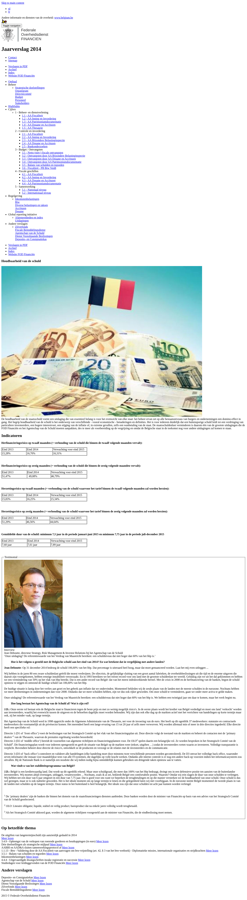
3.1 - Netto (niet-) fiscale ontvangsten (42, 152)
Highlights (14, 106)
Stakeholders (22, 103)
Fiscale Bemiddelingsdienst (30, 229)
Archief (12, 69)
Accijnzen (20, 208)
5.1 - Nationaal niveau (34, 189)
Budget (19, 96)
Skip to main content (12, 2)
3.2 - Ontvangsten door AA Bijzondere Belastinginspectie (53, 155)
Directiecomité (23, 93)
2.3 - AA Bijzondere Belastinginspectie (43, 140)
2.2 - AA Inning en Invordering (39, 137)
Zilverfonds (21, 226)
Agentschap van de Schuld (29, 233)
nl (9, 8)
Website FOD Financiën (21, 75)
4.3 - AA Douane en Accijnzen (39, 180)
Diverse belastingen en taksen (31, 205)
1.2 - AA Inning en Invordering (39, 118)
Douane (19, 211)
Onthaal (12, 81)
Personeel (20, 100)
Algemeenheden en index (29, 217)
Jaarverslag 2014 (21, 49)
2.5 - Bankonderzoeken (35, 146)
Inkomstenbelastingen (27, 199)
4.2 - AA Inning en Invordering (39, 177)
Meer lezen (7, 838)
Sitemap (12, 60)
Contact (12, 57)
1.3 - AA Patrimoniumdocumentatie (41, 121)
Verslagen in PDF (18, 66)
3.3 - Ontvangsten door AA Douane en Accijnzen (49, 158)
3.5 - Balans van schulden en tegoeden (43, 165)
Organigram (21, 90)
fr (9, 11)
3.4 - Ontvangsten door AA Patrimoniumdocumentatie (51, 161)
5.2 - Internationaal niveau (36, 192)
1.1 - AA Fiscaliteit (32, 115)
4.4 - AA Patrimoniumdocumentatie (41, 183)
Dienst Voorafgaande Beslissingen (34, 236)
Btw (17, 202)
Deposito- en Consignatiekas (31, 239)
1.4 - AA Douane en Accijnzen (39, 124)
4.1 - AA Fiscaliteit (32, 174)
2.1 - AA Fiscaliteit (32, 134)
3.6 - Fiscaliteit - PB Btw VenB (39, 168)
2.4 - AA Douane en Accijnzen (39, 143)
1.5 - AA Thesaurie (32, 127)
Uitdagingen (22, 220)
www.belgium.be (63, 17)
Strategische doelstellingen (30, 87)
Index (11, 72)
